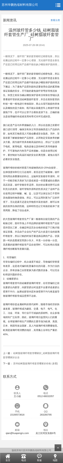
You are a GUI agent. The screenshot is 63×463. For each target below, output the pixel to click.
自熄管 (52, 167)
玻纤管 (20, 73)
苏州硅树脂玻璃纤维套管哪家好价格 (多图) (35, 363)
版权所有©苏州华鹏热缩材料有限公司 (31, 450)
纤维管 (37, 283)
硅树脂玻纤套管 (30, 99)
